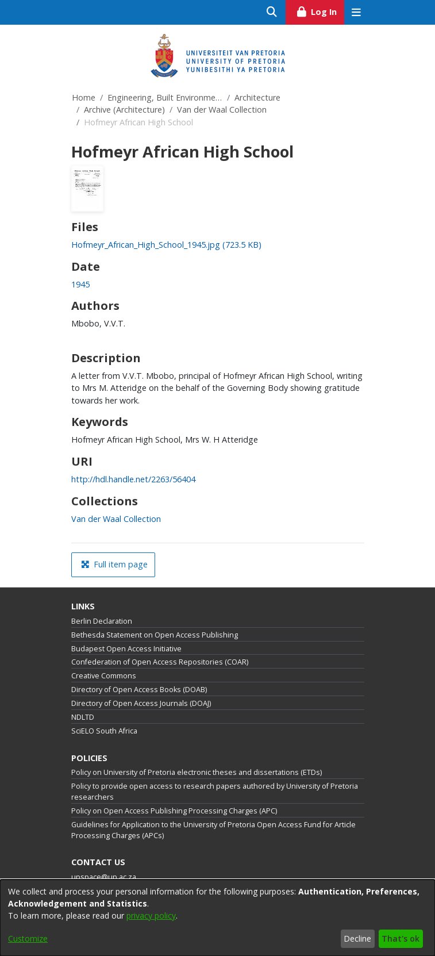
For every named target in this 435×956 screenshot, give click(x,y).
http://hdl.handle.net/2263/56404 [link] (133, 479)
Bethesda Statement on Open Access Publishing (154, 635)
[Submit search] (272, 12)
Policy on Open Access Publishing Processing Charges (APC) (174, 811)
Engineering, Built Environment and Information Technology (164, 97)
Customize (28, 938)
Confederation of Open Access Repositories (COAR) (159, 662)
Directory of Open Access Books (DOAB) (139, 689)
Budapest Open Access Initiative (126, 649)
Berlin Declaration (101, 621)
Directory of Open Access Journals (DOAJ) (141, 703)
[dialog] (217, 918)
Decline (357, 938)
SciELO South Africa (104, 731)
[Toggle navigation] (356, 12)
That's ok (400, 938)
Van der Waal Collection (222, 109)
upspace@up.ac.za (103, 877)
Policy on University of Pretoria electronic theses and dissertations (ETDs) (196, 772)
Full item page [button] (114, 564)
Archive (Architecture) (124, 109)
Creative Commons (103, 676)
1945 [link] (80, 284)
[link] (166, 244)
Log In (319, 10)
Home (83, 97)
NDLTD (82, 717)
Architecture (257, 97)
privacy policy (151, 915)
